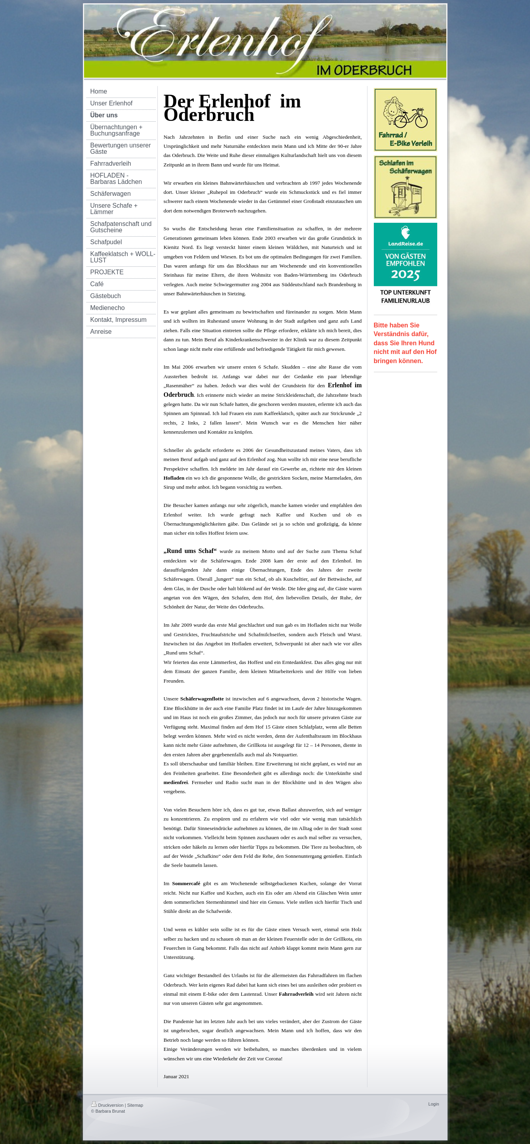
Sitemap (135, 1105)
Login (434, 1104)
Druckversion (107, 1105)
